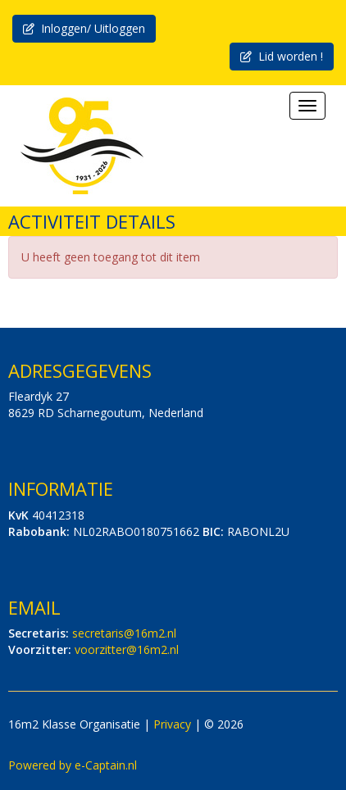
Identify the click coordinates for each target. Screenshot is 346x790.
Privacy (172, 724)
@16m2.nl (124, 633)
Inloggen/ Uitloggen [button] (84, 28)
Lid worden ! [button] (281, 56)
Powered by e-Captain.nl (72, 765)
